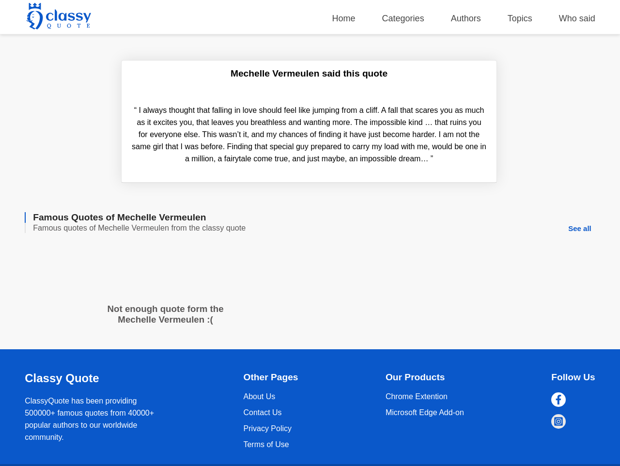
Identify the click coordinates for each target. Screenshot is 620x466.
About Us (259, 396)
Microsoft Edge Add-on (425, 412)
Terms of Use (266, 444)
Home (344, 18)
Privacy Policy (267, 428)
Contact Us (262, 412)
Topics (520, 18)
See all (579, 228)
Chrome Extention (417, 396)
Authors (466, 18)
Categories (403, 18)
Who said (577, 18)
